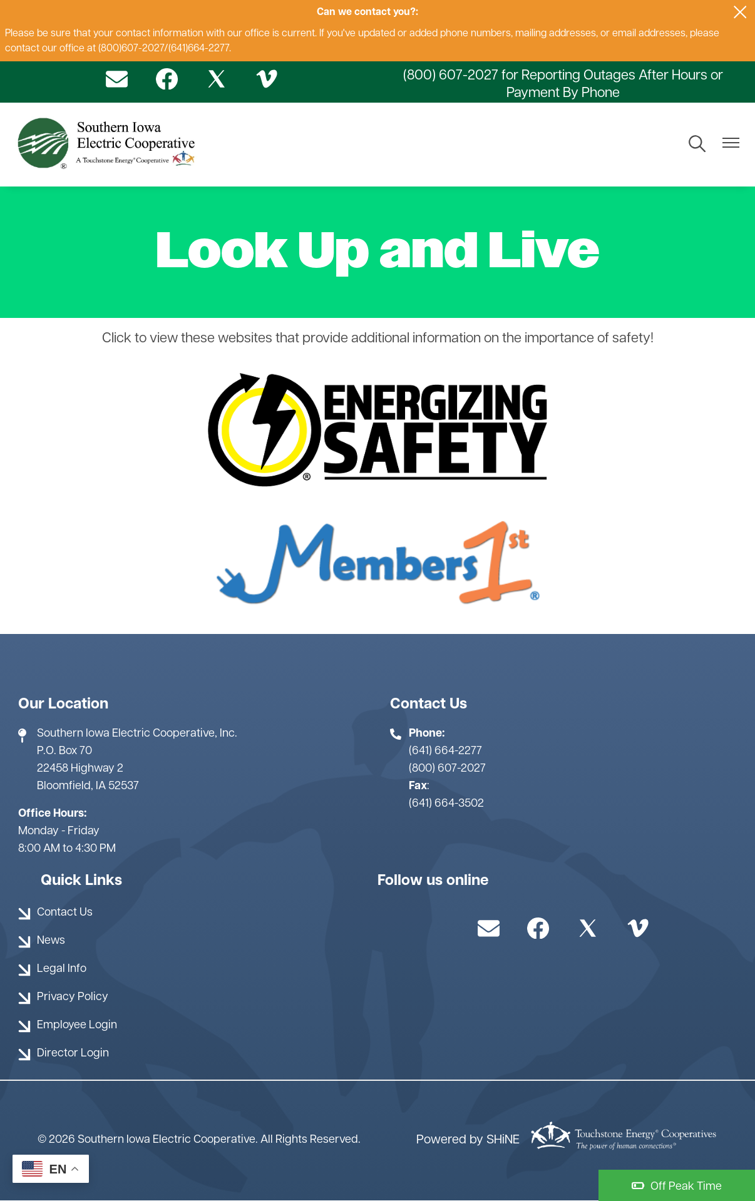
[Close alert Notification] (740, 12)
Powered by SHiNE (468, 1140)
